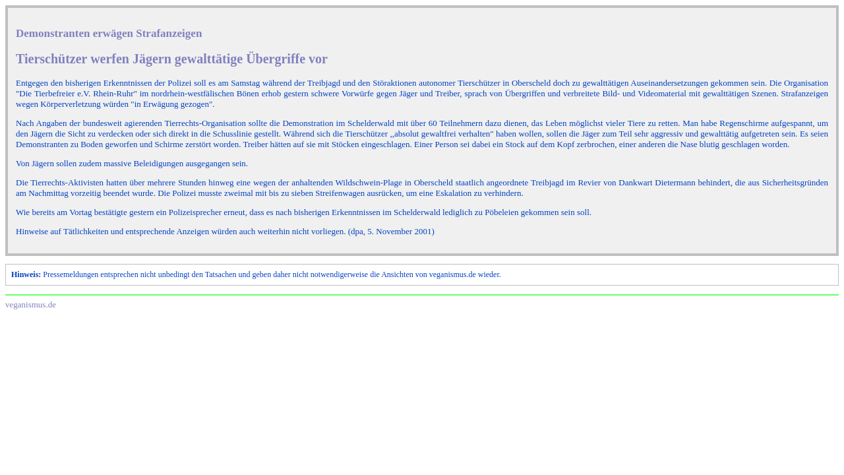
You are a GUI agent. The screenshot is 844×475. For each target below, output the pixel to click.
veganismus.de (30, 304)
